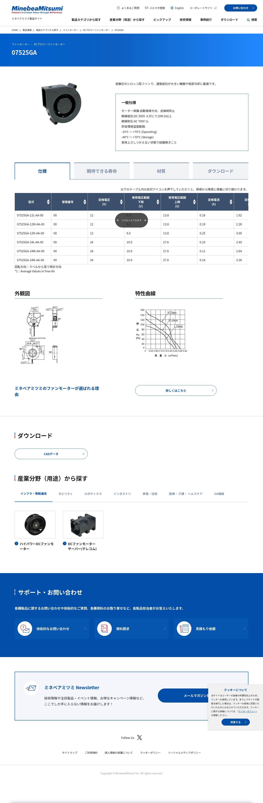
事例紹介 (206, 19)
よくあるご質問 (130, 8)
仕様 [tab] (42, 171)
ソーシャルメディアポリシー (184, 752)
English (179, 8)
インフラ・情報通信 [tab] (33, 493)
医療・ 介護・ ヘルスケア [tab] (185, 493)
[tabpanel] (131, 531)
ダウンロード (229, 19)
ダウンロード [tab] (221, 171)
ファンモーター (70, 29)
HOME (15, 29)
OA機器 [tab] (219, 493)
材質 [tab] (161, 171)
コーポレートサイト (203, 8)
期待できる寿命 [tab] (102, 171)
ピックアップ (162, 19)
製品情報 (27, 29)
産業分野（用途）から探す (127, 19)
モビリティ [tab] (65, 493)
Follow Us (131, 737)
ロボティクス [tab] (93, 493)
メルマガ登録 (157, 8)
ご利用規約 (91, 752)
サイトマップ (69, 752)
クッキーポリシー (247, 711)
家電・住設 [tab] (150, 493)
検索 (254, 19)
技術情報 (185, 19)
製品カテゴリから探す (86, 19)
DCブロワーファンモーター (96, 29)
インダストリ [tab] (122, 493)
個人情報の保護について (119, 752)
